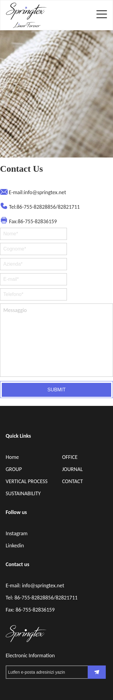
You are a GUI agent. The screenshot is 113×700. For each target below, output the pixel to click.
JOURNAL (72, 469)
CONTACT (72, 481)
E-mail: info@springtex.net (35, 585)
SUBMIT (56, 389)
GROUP (14, 469)
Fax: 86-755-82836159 (30, 609)
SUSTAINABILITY (23, 493)
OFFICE (69, 457)
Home (12, 457)
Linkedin (15, 545)
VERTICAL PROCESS (27, 481)
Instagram (17, 533)
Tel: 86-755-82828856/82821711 (42, 597)
